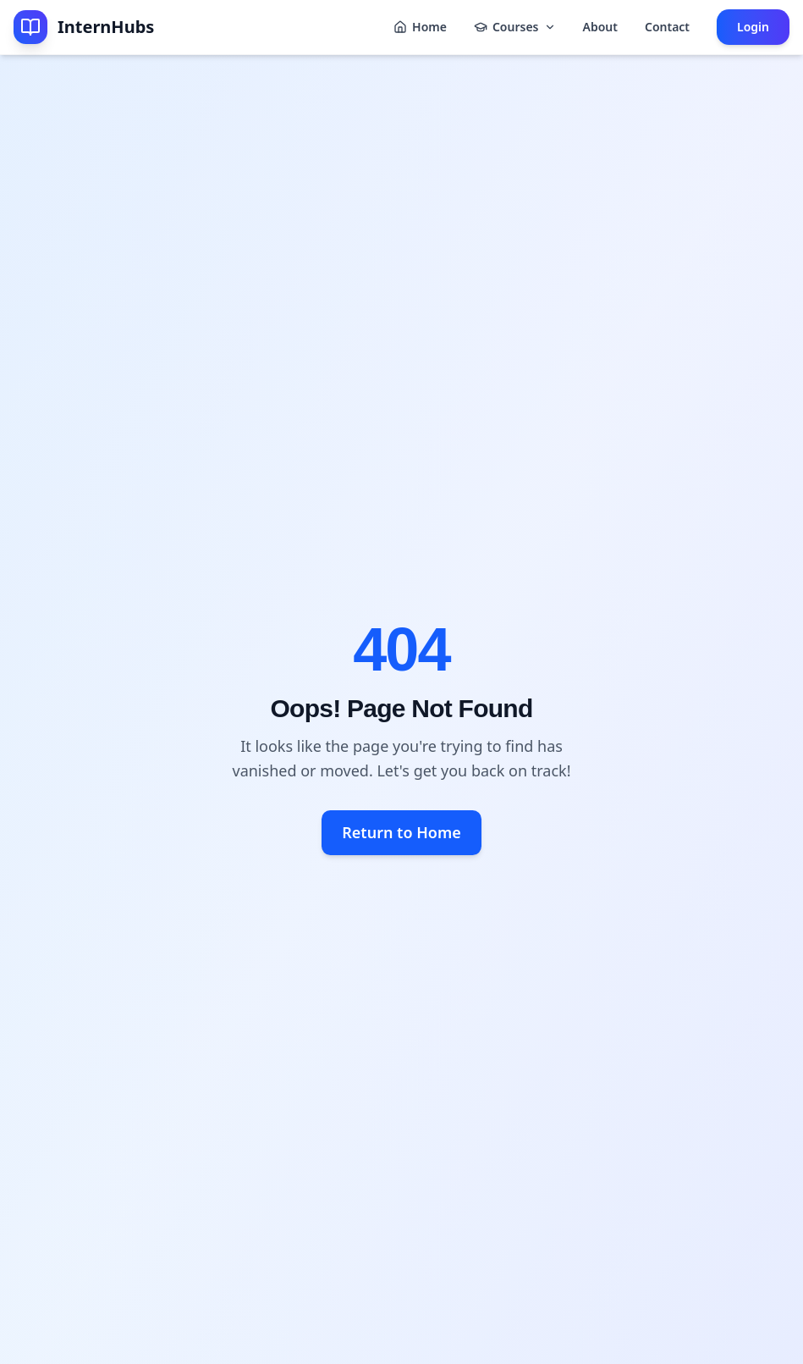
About (600, 27)
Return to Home (401, 832)
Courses (515, 27)
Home (420, 27)
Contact (667, 27)
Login (753, 27)
